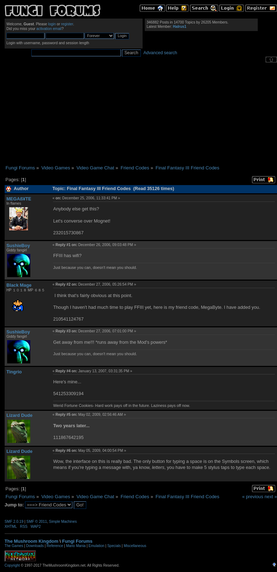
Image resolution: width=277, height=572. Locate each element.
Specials (114, 546)
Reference (55, 546)
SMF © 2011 (36, 522)
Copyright (12, 565)
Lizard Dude (19, 415)
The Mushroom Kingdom (31, 541)
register (67, 24)
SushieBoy (18, 245)
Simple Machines (63, 522)
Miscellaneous (135, 546)
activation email (49, 29)
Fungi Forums (77, 541)
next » (271, 496)
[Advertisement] (141, 114)
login (52, 24)
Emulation (96, 546)
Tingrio (14, 371)
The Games (14, 546)
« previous (252, 496)
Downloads (34, 546)
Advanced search (160, 52)
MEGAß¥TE (18, 198)
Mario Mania (76, 546)
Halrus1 (179, 27)
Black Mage (18, 285)
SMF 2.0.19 (14, 522)
